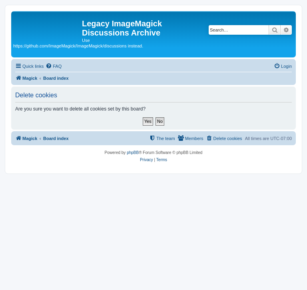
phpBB (133, 152)
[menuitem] (54, 66)
